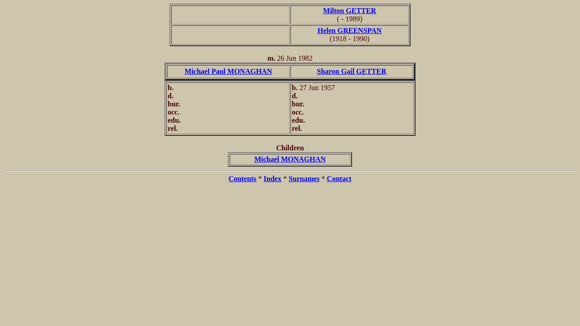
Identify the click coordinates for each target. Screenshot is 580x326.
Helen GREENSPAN (350, 30)
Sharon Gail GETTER (352, 71)
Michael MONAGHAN (290, 159)
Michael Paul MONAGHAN (228, 71)
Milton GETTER (349, 10)
